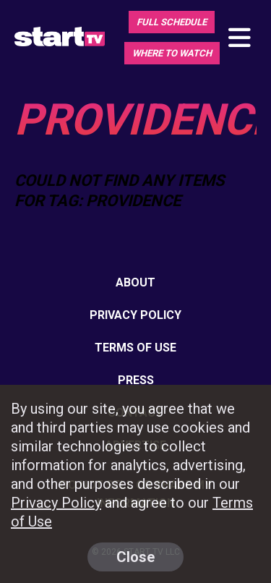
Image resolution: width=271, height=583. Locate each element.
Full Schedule (172, 22)
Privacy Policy (135, 315)
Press (136, 380)
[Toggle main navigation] (238, 38)
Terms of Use (135, 347)
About (135, 282)
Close (135, 557)
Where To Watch (172, 53)
